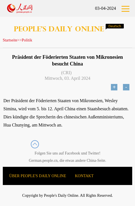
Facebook (72, 153)
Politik (27, 40)
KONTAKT (84, 176)
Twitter (93, 153)
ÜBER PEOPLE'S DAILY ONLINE (37, 176)
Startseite (10, 40)
